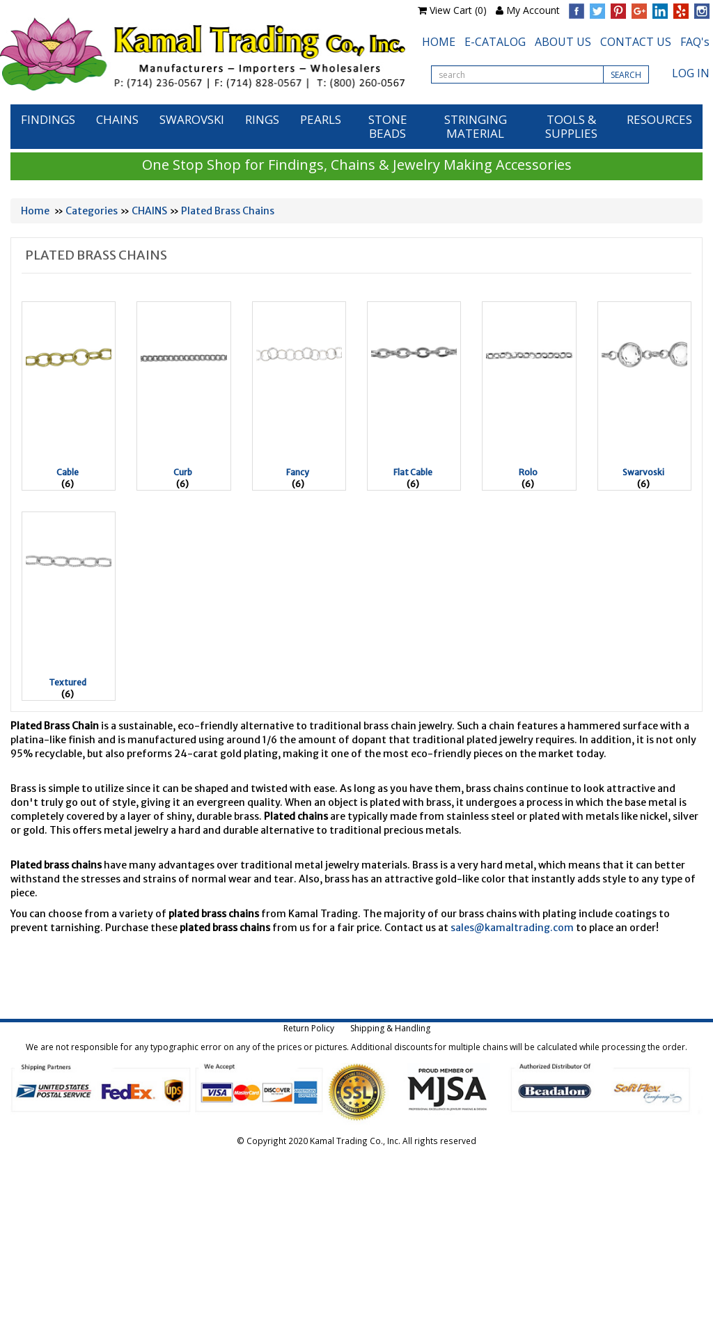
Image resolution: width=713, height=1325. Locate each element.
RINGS (262, 119)
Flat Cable (412, 472)
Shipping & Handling (390, 1028)
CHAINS (117, 119)
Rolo (528, 472)
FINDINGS (48, 119)
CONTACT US (635, 41)
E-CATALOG (495, 41)
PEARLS (320, 119)
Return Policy (308, 1028)
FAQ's (695, 41)
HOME (438, 41)
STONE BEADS (387, 126)
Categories (91, 211)
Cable (67, 472)
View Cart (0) (458, 10)
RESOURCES (659, 119)
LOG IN (691, 73)
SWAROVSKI (191, 119)
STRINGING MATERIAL (475, 126)
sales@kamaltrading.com (512, 927)
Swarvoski (643, 472)
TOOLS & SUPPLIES (571, 126)
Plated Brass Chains (227, 211)
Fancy (297, 472)
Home (35, 211)
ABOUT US (563, 41)
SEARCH (626, 75)
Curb (182, 472)
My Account (533, 10)
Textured (67, 682)
